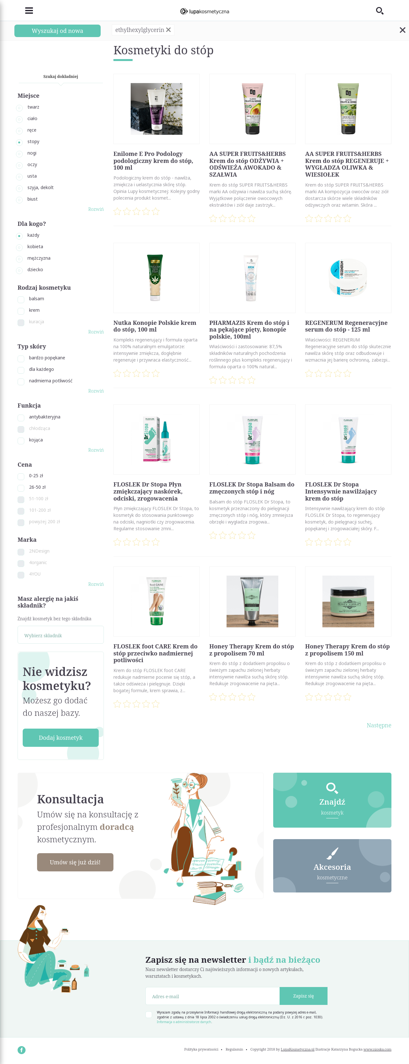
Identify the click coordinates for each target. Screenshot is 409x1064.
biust (32, 199)
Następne (379, 725)
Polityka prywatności (201, 1049)
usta (32, 176)
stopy (33, 141)
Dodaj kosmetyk (60, 737)
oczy (32, 164)
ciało (32, 118)
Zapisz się (303, 996)
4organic (38, 562)
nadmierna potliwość (51, 381)
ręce (31, 130)
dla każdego (41, 369)
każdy (33, 235)
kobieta (35, 246)
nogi (31, 153)
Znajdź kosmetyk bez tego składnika (54, 619)
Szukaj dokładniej (60, 76)
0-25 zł (36, 475)
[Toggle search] (383, 10)
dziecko (35, 269)
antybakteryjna (44, 417)
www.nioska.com (377, 1049)
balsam (36, 298)
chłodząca (39, 428)
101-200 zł (40, 510)
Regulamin (234, 1049)
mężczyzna (38, 258)
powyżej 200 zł (44, 521)
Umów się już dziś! (75, 862)
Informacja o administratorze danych (184, 1022)
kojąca (36, 440)
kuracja (36, 321)
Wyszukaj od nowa (57, 30)
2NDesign (39, 551)
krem (34, 310)
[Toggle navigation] (25, 10)
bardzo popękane (47, 358)
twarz (33, 107)
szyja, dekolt (40, 187)
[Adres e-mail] (212, 996)
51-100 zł (38, 498)
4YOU (35, 574)
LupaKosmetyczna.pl (297, 1049)
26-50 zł (37, 487)
